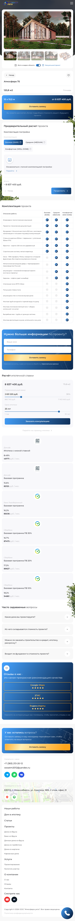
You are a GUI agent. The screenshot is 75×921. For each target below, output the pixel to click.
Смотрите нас (12, 893)
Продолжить (59, 191)
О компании (11, 874)
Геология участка (11, 869)
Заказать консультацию (37, 421)
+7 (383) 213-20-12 (13, 763)
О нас (6, 880)
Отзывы (7, 884)
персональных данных (50, 364)
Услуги (8, 859)
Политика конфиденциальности (18, 913)
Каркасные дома (11, 854)
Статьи (8, 820)
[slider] (21, 397)
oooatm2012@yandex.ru (17, 767)
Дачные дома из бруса (14, 840)
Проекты (9, 826)
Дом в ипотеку (12, 814)
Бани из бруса (10, 836)
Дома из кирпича (11, 849)
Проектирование (12, 864)
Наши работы (12, 808)
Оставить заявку (37, 106)
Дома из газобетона (13, 845)
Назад (10, 191)
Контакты (8, 888)
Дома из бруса (10, 832)
